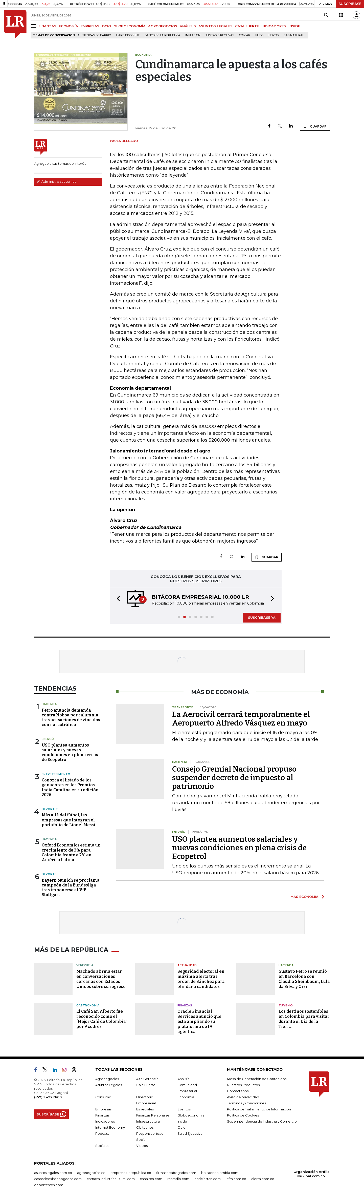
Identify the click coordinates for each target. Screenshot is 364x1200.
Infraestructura (148, 1121)
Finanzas (184, 1005)
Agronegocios (107, 1079)
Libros (273, 35)
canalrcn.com (151, 1179)
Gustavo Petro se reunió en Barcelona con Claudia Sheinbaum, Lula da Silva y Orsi (304, 979)
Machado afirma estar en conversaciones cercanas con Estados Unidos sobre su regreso (101, 979)
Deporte (49, 874)
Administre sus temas (56, 181)
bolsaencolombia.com (219, 1173)
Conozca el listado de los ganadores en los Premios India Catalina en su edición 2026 (70, 787)
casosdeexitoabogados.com (58, 1179)
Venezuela (84, 965)
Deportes (50, 809)
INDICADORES (273, 26)
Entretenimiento (56, 774)
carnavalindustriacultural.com (111, 1179)
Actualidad (187, 965)
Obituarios (144, 1127)
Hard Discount (128, 35)
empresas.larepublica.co (130, 1173)
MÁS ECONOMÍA (304, 897)
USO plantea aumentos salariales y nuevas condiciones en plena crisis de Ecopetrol (70, 752)
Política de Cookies (243, 1115)
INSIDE (294, 26)
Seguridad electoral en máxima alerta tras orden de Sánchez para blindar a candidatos (201, 979)
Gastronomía (87, 1005)
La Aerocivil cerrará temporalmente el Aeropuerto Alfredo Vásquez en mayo (241, 719)
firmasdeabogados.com (176, 1173)
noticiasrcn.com (207, 1179)
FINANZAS (47, 26)
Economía (185, 1097)
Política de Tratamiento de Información (259, 1109)
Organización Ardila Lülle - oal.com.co (311, 1174)
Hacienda (49, 704)
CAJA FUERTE (247, 26)
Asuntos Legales (108, 1085)
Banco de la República (162, 35)
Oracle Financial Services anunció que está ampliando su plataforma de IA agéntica (199, 1021)
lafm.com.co (236, 1179)
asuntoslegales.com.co (53, 1173)
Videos (142, 1146)
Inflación (192, 35)
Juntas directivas (220, 35)
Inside (182, 1121)
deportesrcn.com (48, 1185)
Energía (48, 739)
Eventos (184, 1109)
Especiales (145, 1109)
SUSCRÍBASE (349, 4)
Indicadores (105, 1121)
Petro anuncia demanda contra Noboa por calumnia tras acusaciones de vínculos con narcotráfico (71, 717)
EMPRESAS (90, 26)
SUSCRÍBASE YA (262, 617)
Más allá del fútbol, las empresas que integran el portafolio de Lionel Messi (68, 820)
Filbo (259, 35)
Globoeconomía (190, 1115)
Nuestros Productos (243, 1085)
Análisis (183, 1079)
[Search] (326, 15)
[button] (117, 599)
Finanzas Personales (152, 1115)
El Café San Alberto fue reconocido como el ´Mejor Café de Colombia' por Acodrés (101, 1019)
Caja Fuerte (145, 1085)
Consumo (103, 1097)
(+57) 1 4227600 (48, 1097)
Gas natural (294, 35)
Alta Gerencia (147, 1079)
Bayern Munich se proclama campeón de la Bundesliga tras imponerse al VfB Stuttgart (71, 887)
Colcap (244, 35)
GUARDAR (315, 126)
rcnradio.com (178, 1179)
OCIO (106, 26)
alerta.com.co (262, 1179)
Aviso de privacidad (243, 1097)
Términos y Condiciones (246, 1103)
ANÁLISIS (188, 26)
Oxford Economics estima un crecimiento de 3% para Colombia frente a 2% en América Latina (71, 852)
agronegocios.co (91, 1173)
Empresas (103, 1109)
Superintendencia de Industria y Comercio (262, 1121)
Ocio (181, 1127)
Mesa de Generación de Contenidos (256, 1079)
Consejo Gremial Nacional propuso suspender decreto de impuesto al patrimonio (234, 777)
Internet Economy (110, 1127)
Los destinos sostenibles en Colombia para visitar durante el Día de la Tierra (304, 1019)
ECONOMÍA (68, 26)
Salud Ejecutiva (189, 1133)
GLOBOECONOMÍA (129, 26)
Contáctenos (237, 1091)
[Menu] (34, 26)
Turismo (286, 1005)
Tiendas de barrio (96, 35)
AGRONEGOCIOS (162, 26)
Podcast (102, 1133)
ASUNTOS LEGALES (215, 26)
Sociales (102, 1146)
